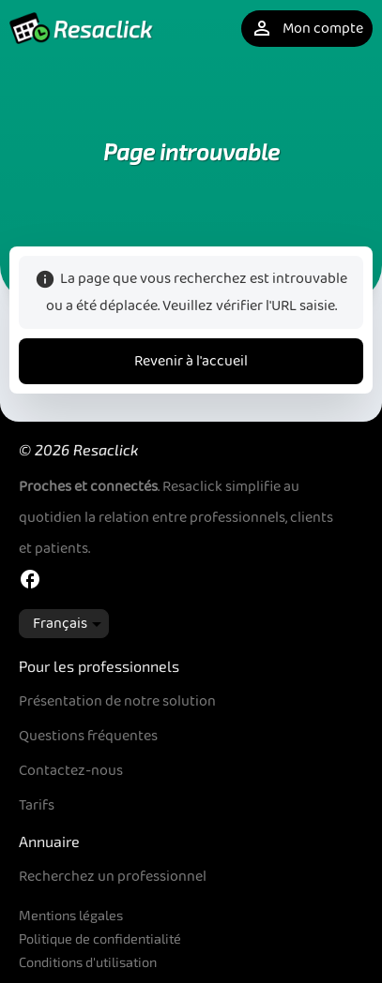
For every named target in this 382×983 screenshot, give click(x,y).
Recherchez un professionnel (112, 876)
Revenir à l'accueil (191, 361)
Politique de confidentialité (100, 938)
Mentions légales (71, 915)
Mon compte (307, 28)
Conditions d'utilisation (88, 962)
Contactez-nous (71, 770)
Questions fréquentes (88, 736)
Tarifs (36, 805)
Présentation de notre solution (117, 701)
